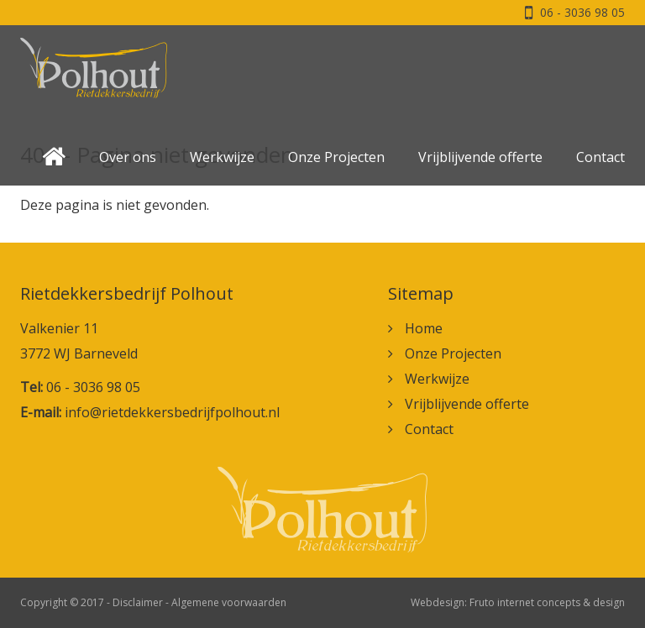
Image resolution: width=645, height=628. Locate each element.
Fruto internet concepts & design (547, 602)
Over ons (127, 157)
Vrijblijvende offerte (480, 157)
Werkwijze (222, 157)
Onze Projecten (336, 157)
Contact (600, 157)
